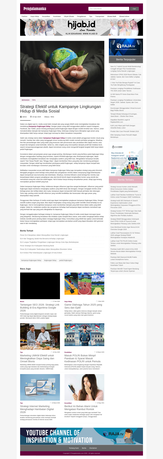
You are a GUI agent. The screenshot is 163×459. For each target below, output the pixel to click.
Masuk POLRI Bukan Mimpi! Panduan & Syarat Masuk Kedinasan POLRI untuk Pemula (82, 358)
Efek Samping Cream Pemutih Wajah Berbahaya (124, 136)
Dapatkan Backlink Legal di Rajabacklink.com (120, 121)
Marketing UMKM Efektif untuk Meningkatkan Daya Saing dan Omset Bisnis (37, 358)
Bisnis (22, 301)
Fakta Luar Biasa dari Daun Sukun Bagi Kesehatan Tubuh (125, 264)
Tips (90, 16)
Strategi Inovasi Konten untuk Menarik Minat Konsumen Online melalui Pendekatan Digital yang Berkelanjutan (124, 189)
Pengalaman (81, 16)
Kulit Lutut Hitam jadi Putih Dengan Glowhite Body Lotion (123, 127)
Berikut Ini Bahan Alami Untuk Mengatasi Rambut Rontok (81, 408)
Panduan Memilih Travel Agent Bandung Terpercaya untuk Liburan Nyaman (125, 270)
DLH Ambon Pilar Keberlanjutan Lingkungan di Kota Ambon (41, 253)
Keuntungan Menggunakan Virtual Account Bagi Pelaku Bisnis (126, 109)
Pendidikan (68, 352)
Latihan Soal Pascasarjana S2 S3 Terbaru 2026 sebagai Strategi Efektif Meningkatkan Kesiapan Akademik (125, 235)
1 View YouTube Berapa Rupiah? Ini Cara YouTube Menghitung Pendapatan (125, 84)
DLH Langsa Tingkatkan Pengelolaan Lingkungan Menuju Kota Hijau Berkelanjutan (49, 242)
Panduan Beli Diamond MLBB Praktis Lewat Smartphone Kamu (124, 258)
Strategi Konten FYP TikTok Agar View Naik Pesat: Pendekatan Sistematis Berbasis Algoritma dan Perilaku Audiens (126, 213)
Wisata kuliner (124, 16)
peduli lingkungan (65, 260)
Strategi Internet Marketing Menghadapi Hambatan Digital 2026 (37, 409)
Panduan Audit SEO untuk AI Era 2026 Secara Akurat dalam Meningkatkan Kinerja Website (126, 251)
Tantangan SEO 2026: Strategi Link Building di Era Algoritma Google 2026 (39, 307)
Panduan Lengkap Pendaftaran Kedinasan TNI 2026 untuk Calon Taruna (126, 90)
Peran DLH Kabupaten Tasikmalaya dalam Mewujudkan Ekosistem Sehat (46, 249)
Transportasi (99, 16)
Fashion (24, 16)
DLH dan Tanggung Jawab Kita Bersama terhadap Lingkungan (42, 239)
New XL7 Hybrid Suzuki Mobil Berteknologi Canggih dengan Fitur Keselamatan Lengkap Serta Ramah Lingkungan (126, 69)
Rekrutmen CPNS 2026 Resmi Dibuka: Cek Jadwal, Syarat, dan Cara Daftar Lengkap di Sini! (126, 77)
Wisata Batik (111, 16)
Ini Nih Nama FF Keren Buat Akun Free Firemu (124, 95)
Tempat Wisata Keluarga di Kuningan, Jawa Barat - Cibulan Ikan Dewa (124, 115)
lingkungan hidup (50, 260)
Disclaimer (93, 448)
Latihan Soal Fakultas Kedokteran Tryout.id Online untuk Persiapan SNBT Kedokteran (126, 196)
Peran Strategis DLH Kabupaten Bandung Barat (37, 246)
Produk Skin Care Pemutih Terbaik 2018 (125, 131)
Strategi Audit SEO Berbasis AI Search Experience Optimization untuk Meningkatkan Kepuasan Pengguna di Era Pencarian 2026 (125, 204)
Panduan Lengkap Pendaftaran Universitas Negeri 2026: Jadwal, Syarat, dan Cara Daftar (126, 102)
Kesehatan (57, 16)
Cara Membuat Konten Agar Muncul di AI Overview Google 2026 (125, 228)
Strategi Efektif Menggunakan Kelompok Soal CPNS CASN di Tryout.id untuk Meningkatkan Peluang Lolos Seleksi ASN (125, 221)
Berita (84, 448)
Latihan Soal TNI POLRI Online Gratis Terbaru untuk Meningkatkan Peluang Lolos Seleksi (126, 243)
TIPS (33, 100)
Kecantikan (46, 16)
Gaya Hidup (34, 16)
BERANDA (26, 100)
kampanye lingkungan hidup (31, 260)
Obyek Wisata (69, 16)
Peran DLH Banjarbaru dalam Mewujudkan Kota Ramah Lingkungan (44, 235)
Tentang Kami (74, 448)
